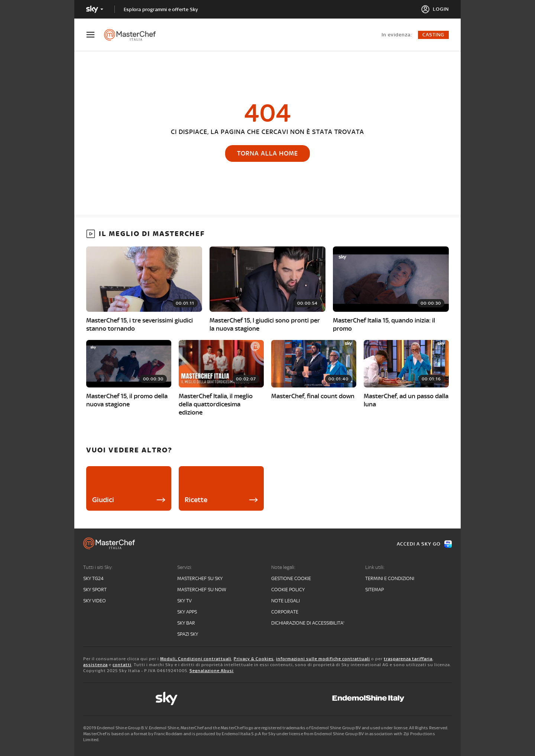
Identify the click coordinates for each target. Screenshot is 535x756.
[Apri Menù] (95, 34)
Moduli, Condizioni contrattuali (195, 658)
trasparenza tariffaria (408, 658)
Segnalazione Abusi (211, 670)
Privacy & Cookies (254, 658)
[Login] (435, 9)
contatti (122, 664)
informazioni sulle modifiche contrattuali (323, 658)
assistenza (95, 664)
